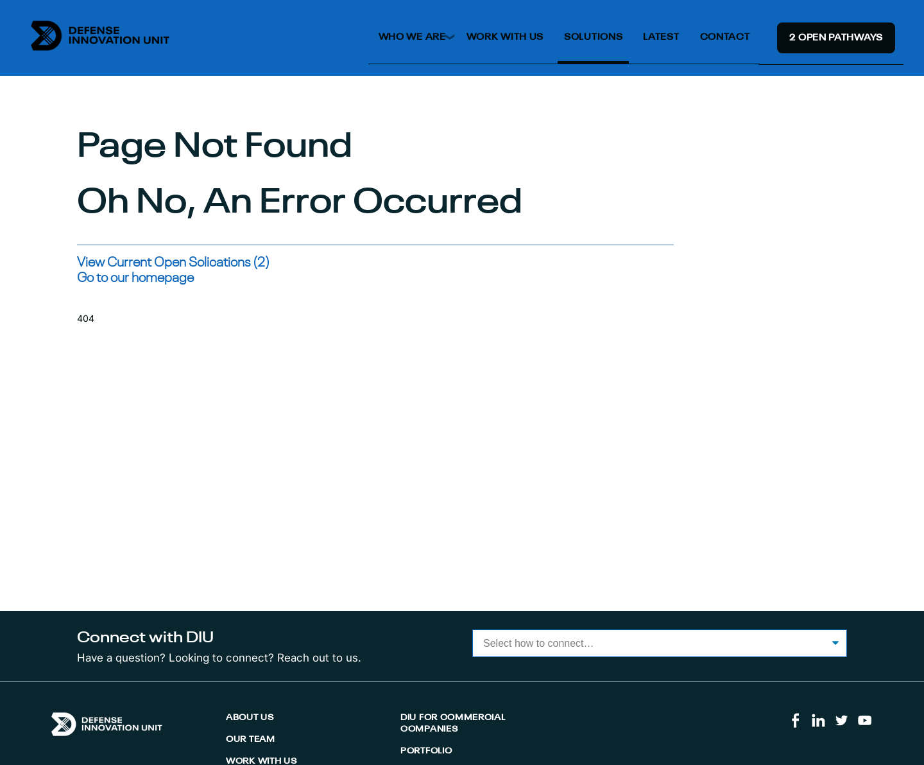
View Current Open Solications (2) (173, 263)
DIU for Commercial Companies (453, 724)
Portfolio (426, 751)
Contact (725, 37)
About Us (250, 718)
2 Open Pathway (836, 37)
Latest (661, 37)
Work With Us (504, 37)
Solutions (593, 37)
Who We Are (412, 37)
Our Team (250, 739)
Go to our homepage (135, 278)
